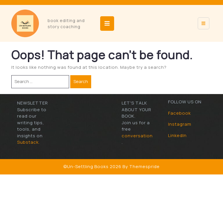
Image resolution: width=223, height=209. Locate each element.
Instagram (179, 124)
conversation (137, 136)
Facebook (179, 113)
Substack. (28, 142)
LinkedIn (177, 135)
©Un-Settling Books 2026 (92, 166)
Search (80, 81)
